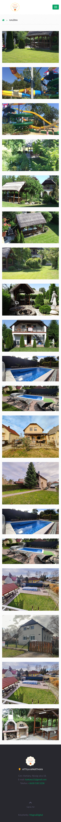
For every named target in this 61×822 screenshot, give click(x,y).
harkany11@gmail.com (35, 779)
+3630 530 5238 (36, 783)
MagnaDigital (36, 814)
